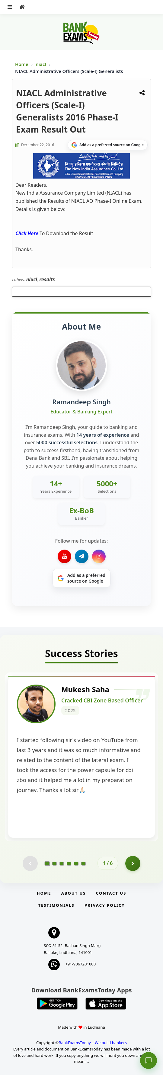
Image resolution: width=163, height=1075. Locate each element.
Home (21, 64)
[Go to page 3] (61, 863)
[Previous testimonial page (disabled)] (30, 863)
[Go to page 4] (69, 863)
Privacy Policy (105, 905)
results (47, 279)
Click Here (26, 233)
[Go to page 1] (47, 863)
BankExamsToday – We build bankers (93, 1042)
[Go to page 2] (54, 863)
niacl (41, 64)
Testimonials (56, 905)
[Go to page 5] (76, 863)
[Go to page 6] (83, 863)
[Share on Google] (108, 145)
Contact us (111, 893)
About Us (73, 893)
